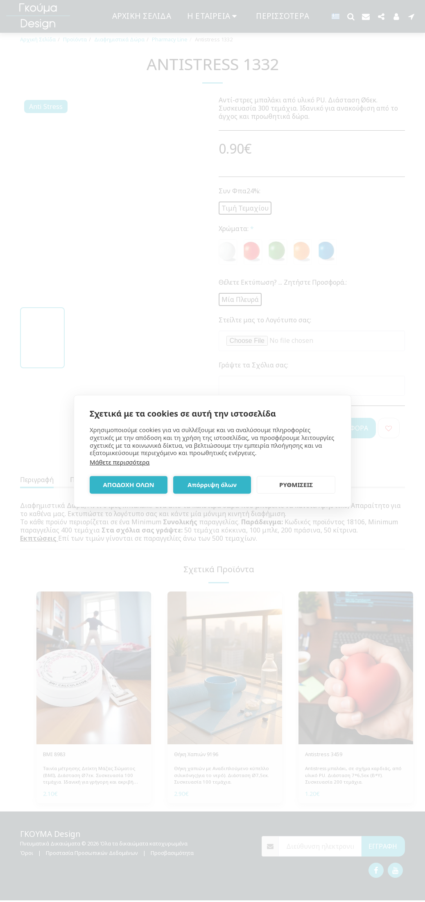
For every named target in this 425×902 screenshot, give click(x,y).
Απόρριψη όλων (212, 484)
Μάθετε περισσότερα (119, 462)
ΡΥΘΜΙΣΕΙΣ (296, 484)
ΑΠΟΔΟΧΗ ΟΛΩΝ (128, 484)
